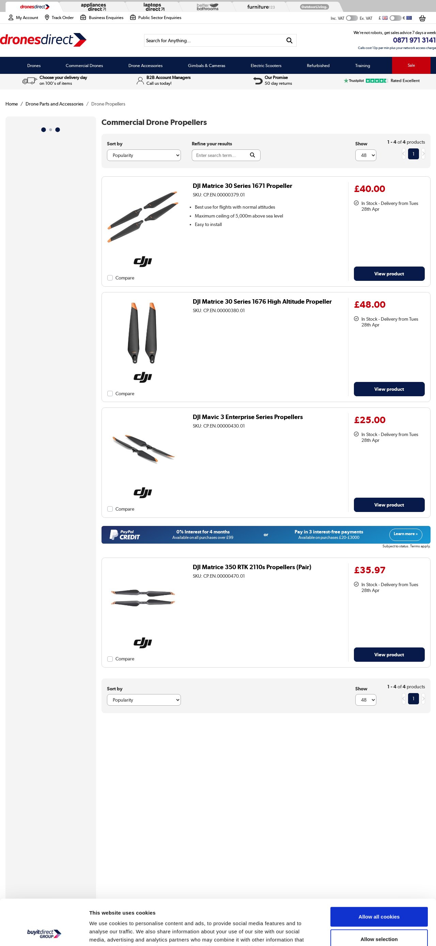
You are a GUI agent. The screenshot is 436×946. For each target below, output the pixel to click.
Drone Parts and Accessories (54, 104)
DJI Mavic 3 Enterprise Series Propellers (248, 416)
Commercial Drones (84, 65)
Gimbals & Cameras (206, 65)
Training (362, 65)
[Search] (213, 40)
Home (11, 104)
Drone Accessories (145, 65)
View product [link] (389, 273)
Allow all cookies (379, 874)
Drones (34, 65)
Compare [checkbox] (124, 277)
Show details (357, 932)
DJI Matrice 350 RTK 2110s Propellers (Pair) (252, 567)
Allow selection (379, 896)
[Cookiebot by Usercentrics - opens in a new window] (44, 933)
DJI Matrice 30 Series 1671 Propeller (242, 185)
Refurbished (318, 65)
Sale (411, 65)
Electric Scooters (266, 65)
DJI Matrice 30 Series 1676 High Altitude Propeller (262, 301)
